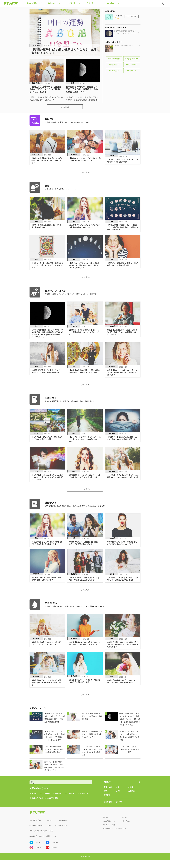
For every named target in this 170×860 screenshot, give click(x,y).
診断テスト (84, 793)
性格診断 (107, 795)
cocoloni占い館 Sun (36, 820)
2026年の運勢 (52, 798)
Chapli (49, 825)
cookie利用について (109, 821)
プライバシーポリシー (110, 825)
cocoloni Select (62, 820)
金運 (117, 787)
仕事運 (130, 787)
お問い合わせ (126, 821)
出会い (118, 791)
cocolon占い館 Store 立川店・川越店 (41, 831)
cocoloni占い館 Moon (36, 825)
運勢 (105, 791)
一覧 (138, 782)
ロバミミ (50, 820)
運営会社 (105, 817)
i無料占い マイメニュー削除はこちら (114, 828)
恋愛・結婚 (108, 787)
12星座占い (46, 793)
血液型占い (59, 793)
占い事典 (119, 802)
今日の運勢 (108, 802)
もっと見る (65, 107)
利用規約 (124, 817)
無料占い (35, 793)
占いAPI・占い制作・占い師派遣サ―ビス (43, 836)
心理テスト (72, 793)
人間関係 (131, 791)
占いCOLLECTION (61, 825)
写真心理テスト (37, 798)
